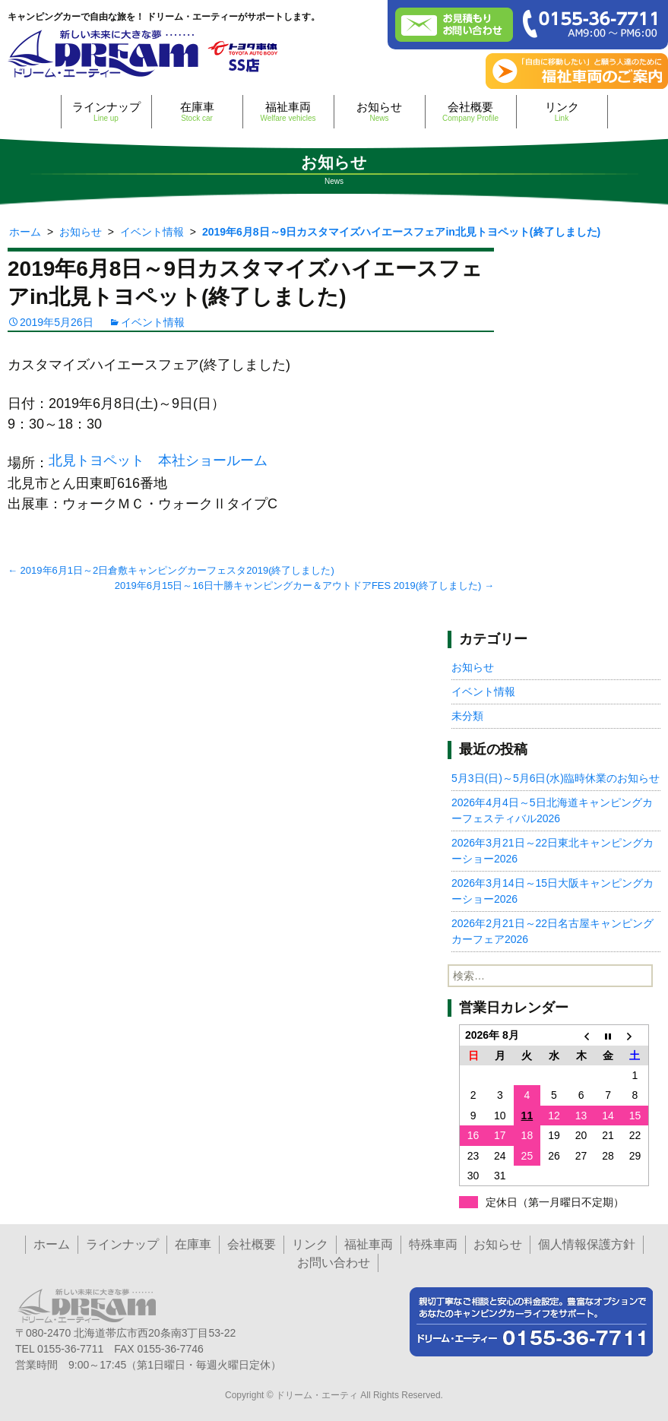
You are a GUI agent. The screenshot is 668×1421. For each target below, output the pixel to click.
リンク (562, 111)
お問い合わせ (333, 1262)
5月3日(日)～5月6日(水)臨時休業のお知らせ (555, 778)
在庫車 (197, 111)
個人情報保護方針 (586, 1244)
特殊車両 (433, 1244)
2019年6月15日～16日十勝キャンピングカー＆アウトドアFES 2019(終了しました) (304, 585)
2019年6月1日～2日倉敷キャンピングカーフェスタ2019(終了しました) (171, 570)
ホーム (51, 1244)
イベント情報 (153, 322)
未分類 (467, 716)
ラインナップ (106, 111)
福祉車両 (288, 111)
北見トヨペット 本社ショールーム (158, 460)
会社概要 (470, 111)
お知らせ (379, 111)
